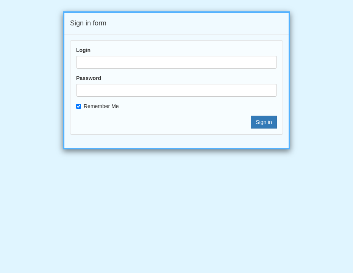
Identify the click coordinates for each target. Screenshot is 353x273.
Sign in (264, 122)
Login (83, 50)
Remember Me (97, 106)
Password (88, 78)
